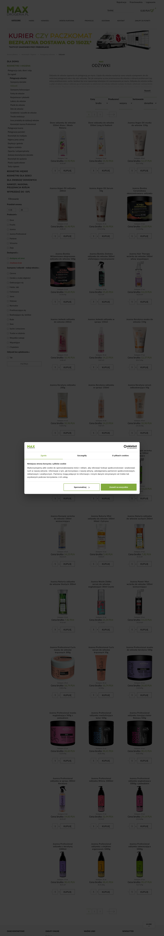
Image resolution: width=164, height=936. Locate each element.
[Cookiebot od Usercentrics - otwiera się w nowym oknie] (125, 447)
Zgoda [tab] (44, 455)
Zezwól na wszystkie (118, 487)
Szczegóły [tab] (82, 455)
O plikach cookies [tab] (120, 455)
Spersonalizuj (82, 487)
